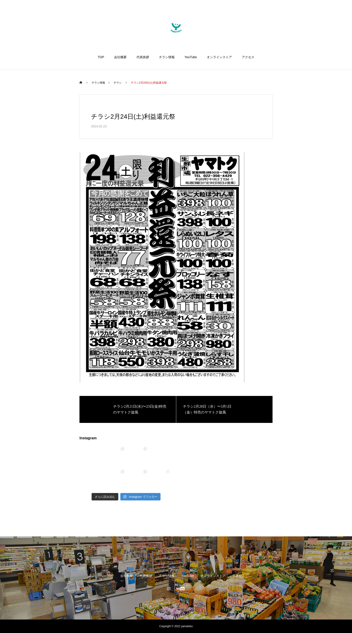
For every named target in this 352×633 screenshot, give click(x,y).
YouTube (191, 57)
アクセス (248, 57)
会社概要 (120, 57)
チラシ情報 (167, 57)
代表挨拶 (142, 57)
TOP (101, 57)
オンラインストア (219, 57)
